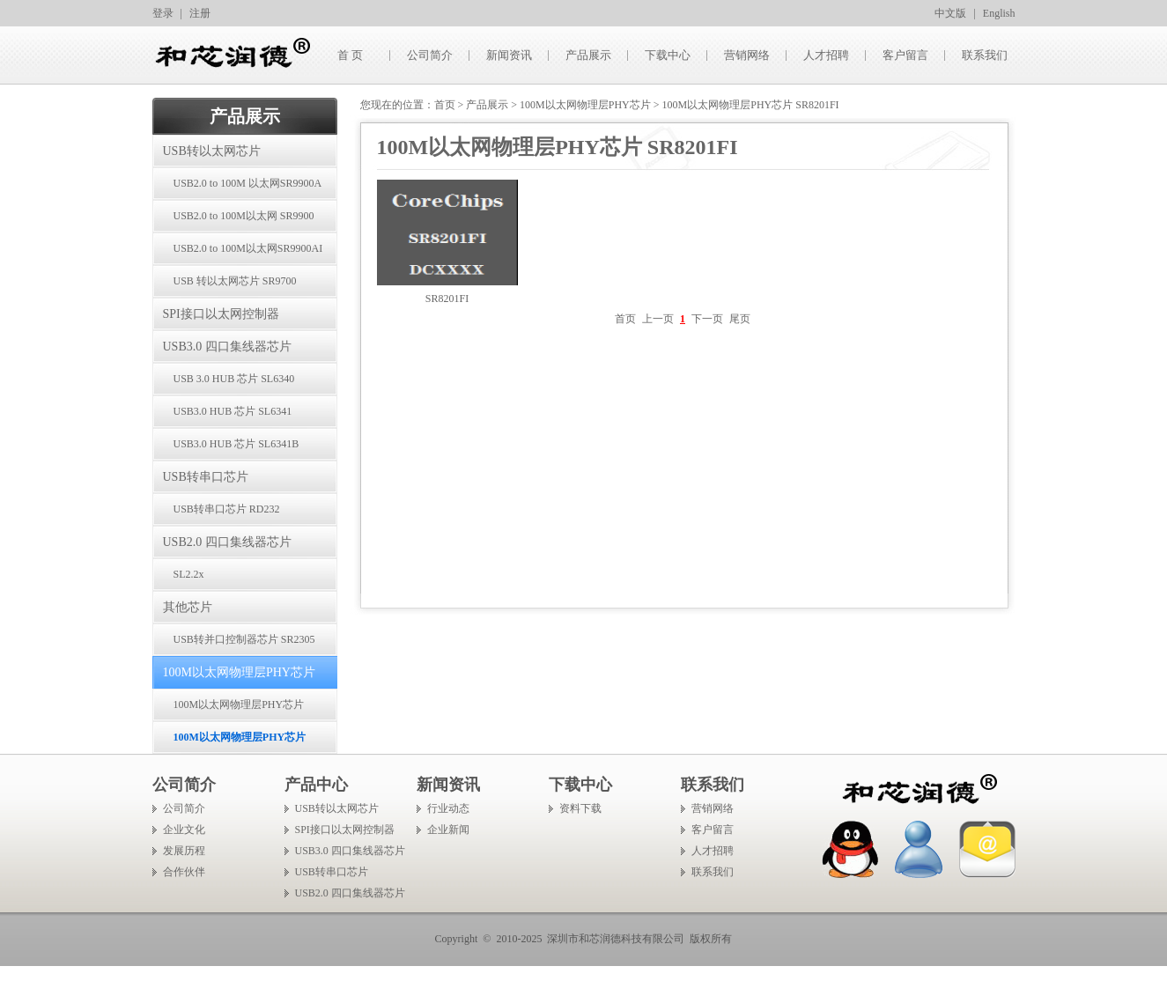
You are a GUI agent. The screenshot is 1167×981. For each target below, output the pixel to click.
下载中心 (668, 55)
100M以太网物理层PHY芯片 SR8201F (228, 709)
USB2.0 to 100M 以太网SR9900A (248, 183)
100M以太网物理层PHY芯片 (239, 672)
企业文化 (184, 829)
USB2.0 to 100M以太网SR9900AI (248, 248)
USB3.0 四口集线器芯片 (227, 346)
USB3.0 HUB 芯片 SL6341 (233, 411)
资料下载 (580, 808)
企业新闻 (448, 829)
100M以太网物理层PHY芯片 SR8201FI (229, 742)
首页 (444, 105)
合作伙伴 (184, 872)
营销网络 (747, 55)
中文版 (950, 13)
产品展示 (588, 55)
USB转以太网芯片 (212, 151)
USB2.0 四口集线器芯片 (227, 542)
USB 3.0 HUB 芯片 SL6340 (234, 378)
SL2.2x (189, 574)
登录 (163, 13)
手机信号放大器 (37, 973)
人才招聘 (826, 55)
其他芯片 (187, 607)
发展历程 (184, 851)
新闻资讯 (509, 55)
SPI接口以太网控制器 (221, 314)
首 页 (350, 55)
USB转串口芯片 (205, 476)
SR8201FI (447, 298)
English (999, 13)
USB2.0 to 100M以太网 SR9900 (244, 216)
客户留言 (905, 55)
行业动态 (448, 808)
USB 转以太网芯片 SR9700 (235, 281)
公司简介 (430, 55)
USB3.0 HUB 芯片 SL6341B (236, 444)
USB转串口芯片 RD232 (227, 509)
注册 (200, 13)
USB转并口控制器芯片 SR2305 (244, 639)
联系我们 (985, 55)
